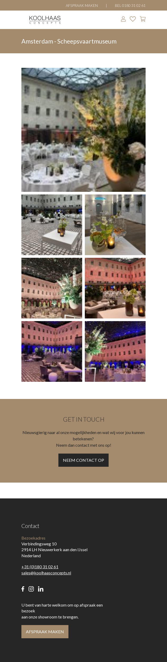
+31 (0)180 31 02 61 (39, 566)
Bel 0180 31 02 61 (130, 5)
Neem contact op (83, 460)
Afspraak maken (82, 5)
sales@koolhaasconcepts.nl (46, 572)
